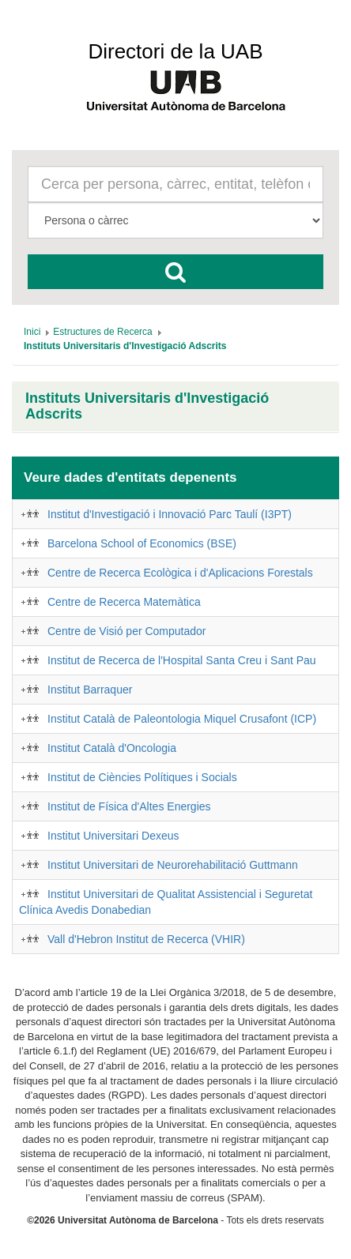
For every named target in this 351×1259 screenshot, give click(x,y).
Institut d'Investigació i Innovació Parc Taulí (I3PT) (169, 514)
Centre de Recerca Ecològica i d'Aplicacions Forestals (180, 572)
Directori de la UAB (175, 51)
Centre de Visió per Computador (126, 631)
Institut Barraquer (89, 689)
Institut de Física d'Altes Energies (129, 806)
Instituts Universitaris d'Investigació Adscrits (147, 406)
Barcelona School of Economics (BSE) (141, 543)
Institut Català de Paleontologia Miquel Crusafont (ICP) (181, 718)
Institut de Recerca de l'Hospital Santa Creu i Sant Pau (181, 660)
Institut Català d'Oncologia (111, 748)
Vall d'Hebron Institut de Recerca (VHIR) (146, 939)
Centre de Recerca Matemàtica (124, 602)
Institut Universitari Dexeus (113, 835)
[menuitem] (32, 332)
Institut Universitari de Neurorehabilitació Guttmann (172, 865)
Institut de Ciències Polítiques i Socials (142, 777)
